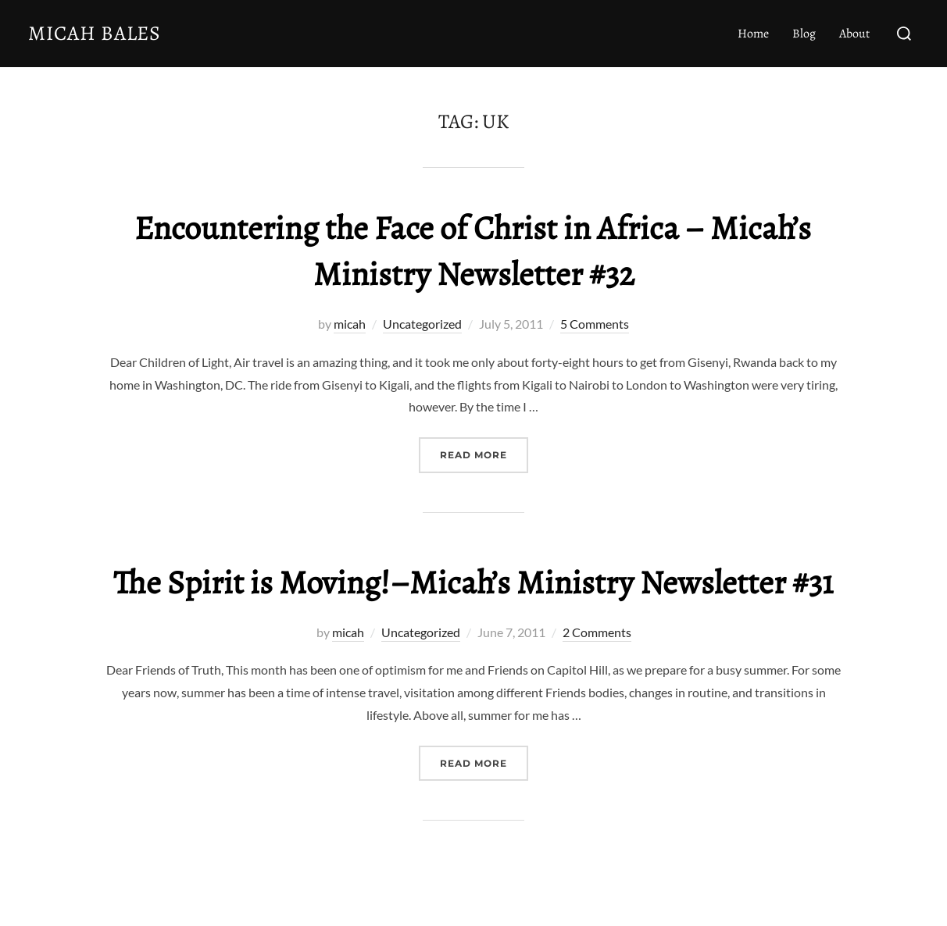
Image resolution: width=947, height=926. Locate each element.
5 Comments (594, 323)
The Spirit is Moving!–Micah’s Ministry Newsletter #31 (473, 582)
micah (350, 323)
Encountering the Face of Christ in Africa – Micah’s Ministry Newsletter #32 (472, 250)
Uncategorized (422, 323)
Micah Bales (94, 33)
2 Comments (597, 632)
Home (753, 33)
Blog (804, 33)
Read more (484, 453)
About (854, 33)
